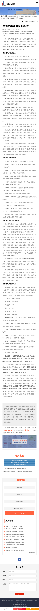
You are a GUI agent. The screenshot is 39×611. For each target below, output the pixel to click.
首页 (24, 21)
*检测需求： (4, 585)
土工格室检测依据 (13, 16)
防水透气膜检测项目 (17, 31)
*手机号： (5, 575)
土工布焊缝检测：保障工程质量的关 (15, 534)
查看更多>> (32, 552)
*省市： (4, 579)
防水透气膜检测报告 (20, 33)
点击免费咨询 (19, 513)
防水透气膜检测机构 (9, 33)
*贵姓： (4, 571)
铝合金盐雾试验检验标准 (25, 16)
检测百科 (35, 21)
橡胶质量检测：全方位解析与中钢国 (15, 550)
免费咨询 (32, 609)
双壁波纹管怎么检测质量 (12, 547)
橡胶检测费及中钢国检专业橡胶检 (14, 526)
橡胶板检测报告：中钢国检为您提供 (15, 542)
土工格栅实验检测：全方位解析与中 (15, 544)
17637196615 (8, 430)
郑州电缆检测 (19, 18)
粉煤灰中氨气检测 (10, 18)
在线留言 (6, 609)
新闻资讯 (29, 21)
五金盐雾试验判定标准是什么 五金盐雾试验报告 (19, 471)
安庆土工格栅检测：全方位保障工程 (15, 536)
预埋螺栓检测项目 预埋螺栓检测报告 (16, 468)
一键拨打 (19, 609)
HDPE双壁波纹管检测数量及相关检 (15, 539)
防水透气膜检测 (8, 31)
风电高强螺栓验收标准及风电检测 (14, 531)
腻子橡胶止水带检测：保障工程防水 (15, 529)
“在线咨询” (26, 430)
